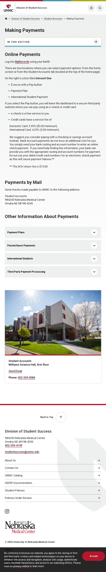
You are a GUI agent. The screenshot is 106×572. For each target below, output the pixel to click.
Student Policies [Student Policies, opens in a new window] (15, 490)
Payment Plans (16, 232)
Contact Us (11, 467)
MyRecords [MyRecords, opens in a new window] (22, 61)
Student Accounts (53, 18)
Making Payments (75, 18)
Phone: (13, 377)
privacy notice (21, 566)
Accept (94, 556)
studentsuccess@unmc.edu (22, 451)
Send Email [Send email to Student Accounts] (15, 371)
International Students (20, 258)
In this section (18, 42)
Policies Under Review (18, 498)
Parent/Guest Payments (21, 245)
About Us (10, 460)
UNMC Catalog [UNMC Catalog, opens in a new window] (13, 475)
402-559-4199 (13, 445)
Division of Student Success (31, 7)
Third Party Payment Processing (26, 271)
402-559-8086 (26, 377)
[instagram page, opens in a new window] (7, 511)
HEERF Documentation (18, 483)
